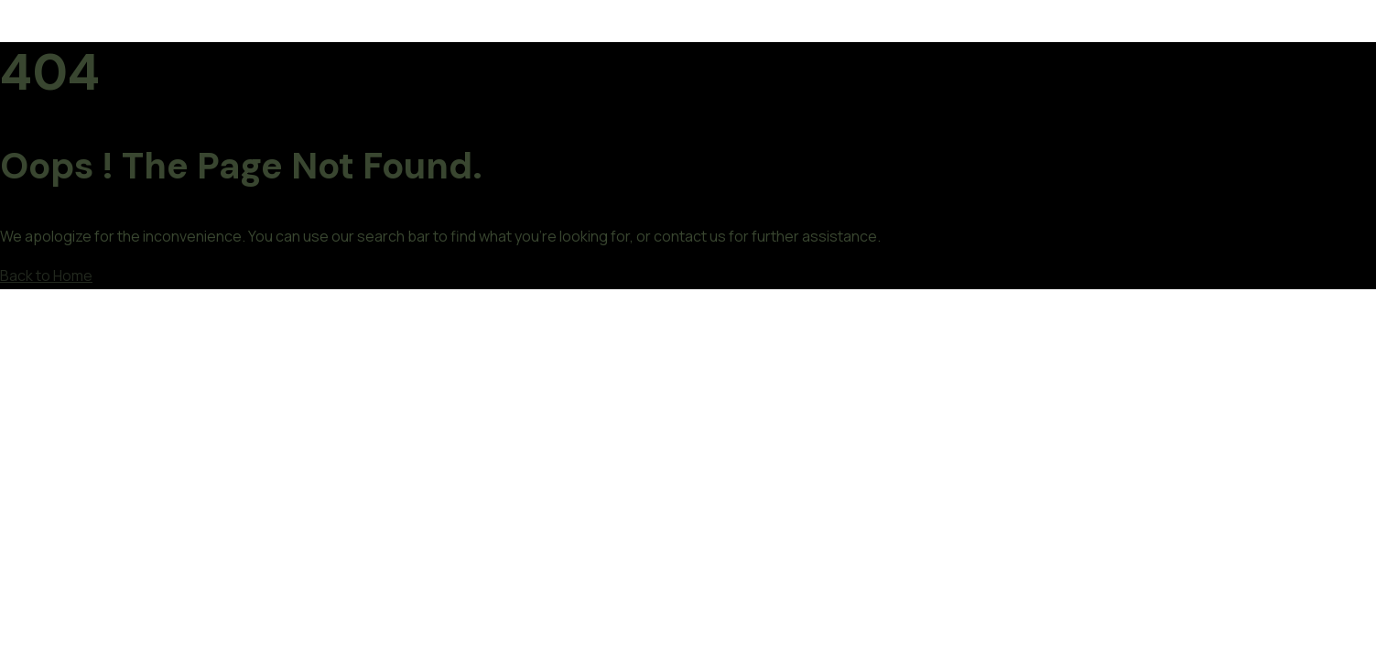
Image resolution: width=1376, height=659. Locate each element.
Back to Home (46, 275)
